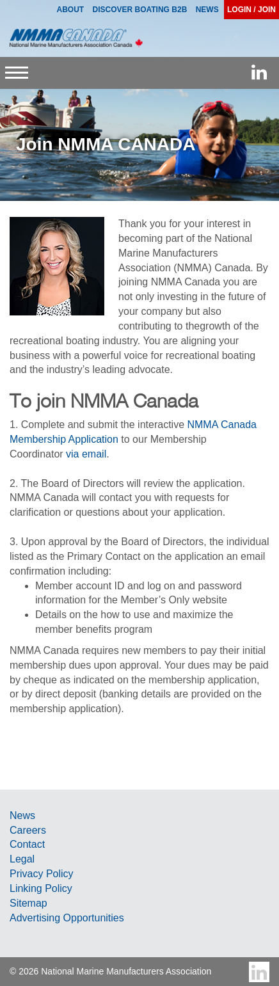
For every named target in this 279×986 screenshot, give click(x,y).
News (22, 815)
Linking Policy (41, 888)
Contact (27, 844)
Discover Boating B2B (140, 9)
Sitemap (28, 903)
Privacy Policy (42, 873)
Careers (28, 830)
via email (86, 454)
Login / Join (251, 9)
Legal (22, 859)
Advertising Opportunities (67, 917)
